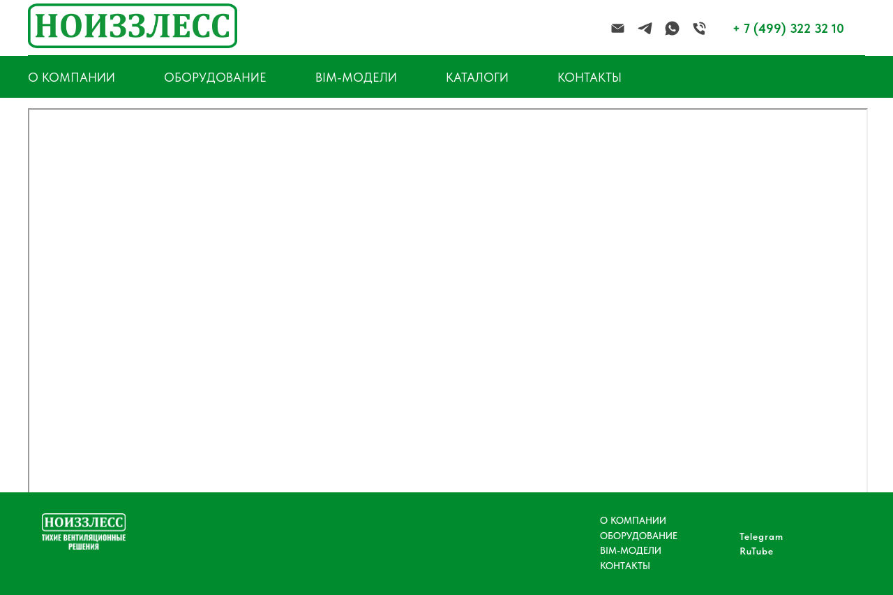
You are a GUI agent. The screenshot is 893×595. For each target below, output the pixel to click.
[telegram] (645, 28)
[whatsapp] (672, 28)
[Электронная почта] (617, 28)
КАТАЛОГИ (477, 77)
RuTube (757, 551)
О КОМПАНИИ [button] (71, 77)
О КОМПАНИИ (633, 520)
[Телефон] (699, 28)
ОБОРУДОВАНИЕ (215, 77)
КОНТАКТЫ (589, 77)
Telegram (761, 536)
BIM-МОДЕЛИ (356, 77)
